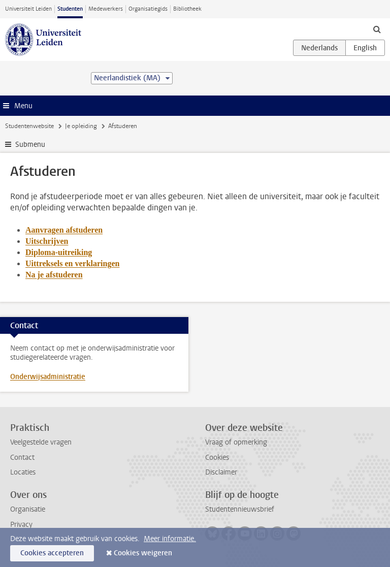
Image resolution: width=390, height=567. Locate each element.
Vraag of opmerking (236, 442)
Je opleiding (81, 126)
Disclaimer (221, 472)
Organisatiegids (148, 9)
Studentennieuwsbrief (239, 509)
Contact (22, 457)
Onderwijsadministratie (47, 377)
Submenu (30, 144)
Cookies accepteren (52, 553)
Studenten (70, 9)
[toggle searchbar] (377, 29)
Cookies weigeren (143, 553)
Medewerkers (105, 9)
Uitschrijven (46, 241)
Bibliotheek (187, 9)
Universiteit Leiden (28, 9)
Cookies (217, 457)
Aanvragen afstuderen (64, 230)
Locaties (23, 472)
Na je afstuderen (54, 274)
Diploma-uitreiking (58, 252)
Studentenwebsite (29, 126)
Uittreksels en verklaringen (72, 263)
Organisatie (27, 509)
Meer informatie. (170, 539)
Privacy (21, 524)
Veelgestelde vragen (41, 442)
